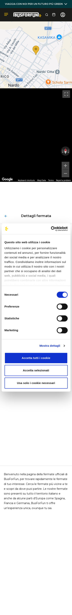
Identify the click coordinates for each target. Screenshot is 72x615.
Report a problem (63, 180)
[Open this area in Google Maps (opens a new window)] (7, 179)
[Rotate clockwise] (68, 151)
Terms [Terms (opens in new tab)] (51, 180)
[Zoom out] (65, 173)
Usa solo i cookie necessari (36, 383)
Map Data (41, 180)
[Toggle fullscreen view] (66, 94)
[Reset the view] (65, 151)
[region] (36, 135)
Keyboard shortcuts (26, 180)
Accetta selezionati (36, 370)
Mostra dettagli (49, 345)
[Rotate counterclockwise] (62, 151)
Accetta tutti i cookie (36, 358)
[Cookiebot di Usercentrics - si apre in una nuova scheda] (51, 228)
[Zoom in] (65, 165)
